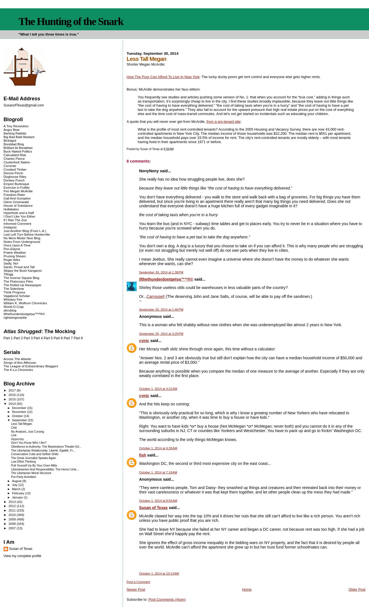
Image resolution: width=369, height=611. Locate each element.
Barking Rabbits (15, 133)
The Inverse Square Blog (21, 278)
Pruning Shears (15, 256)
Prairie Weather (15, 252)
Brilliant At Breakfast (18, 147)
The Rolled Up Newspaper (22, 285)
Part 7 (68, 338)
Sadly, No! (11, 263)
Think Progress (14, 292)
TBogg (8, 274)
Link (13, 435)
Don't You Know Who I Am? (29, 442)
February (18, 493)
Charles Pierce (14, 158)
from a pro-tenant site (224, 121)
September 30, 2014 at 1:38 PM (161, 272)
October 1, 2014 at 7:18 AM (158, 472)
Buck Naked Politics (18, 151)
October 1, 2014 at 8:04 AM (158, 500)
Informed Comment (17, 223)
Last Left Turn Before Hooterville (27, 234)
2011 (13, 510)
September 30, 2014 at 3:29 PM (161, 333)
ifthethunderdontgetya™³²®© (166, 279)
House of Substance (18, 205)
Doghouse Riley (15, 176)
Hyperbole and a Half (19, 213)
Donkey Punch (14, 180)
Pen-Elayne (12, 249)
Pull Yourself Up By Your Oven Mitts (34, 465)
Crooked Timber (15, 169)
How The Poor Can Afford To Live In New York (163, 77)
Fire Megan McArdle (18, 191)
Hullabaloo (11, 209)
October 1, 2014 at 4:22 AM (158, 388)
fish (142, 455)
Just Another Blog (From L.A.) (25, 231)
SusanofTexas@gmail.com (24, 105)
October (18, 416)
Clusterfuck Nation (17, 162)
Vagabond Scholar (17, 296)
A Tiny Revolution (16, 126)
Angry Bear (12, 129)
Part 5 (48, 338)
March (16, 489)
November (19, 411)
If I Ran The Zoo (15, 220)
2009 (13, 519)
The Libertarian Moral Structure (31, 473)
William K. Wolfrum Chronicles (25, 303)
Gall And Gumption (17, 198)
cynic (144, 340)
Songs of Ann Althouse (20, 362)
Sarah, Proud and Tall (19, 267)
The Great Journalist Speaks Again (33, 458)
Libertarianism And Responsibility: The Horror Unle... (45, 469)
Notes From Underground (22, 241)
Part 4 (38, 338)
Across (17, 359)
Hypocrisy (17, 439)
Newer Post (136, 589)
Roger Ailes (12, 259)
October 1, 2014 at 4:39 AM (158, 448)
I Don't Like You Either (19, 216)
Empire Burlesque (16, 184)
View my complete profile (22, 556)
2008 (13, 523)
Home (246, 589)
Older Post (356, 589)
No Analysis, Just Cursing (27, 431)
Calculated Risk (15, 155)
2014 (13, 403)
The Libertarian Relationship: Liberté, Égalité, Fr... (43, 450)
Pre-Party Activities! (23, 476)
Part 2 (18, 338)
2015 (13, 399)
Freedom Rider (14, 194)
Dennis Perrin (13, 173)
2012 (13, 506)
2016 (13, 394)
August (17, 481)
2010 (13, 515)
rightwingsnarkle (15, 317)
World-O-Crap (14, 306)
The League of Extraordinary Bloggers (31, 366)
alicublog (10, 310)
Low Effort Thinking (23, 461)
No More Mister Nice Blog (22, 238)
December (19, 408)
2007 (13, 528)
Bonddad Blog (14, 144)
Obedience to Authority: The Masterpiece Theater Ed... (46, 446)
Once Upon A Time (17, 245)
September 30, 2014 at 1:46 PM (161, 309)
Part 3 (28, 338)
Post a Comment (138, 581)
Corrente (10, 166)
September (20, 420)
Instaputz (10, 227)
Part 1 (8, 338)
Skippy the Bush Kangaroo (23, 270)
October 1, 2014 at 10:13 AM (159, 573)
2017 (13, 390)
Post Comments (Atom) (167, 599)
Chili (14, 427)
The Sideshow (14, 288)
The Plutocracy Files (18, 281)
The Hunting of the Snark (70, 21)
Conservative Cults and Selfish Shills (35, 454)
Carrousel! (156, 296)
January (18, 497)
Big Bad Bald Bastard (19, 137)
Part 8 (78, 338)
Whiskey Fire (13, 299)
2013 (13, 501)
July (15, 485)
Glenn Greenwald (16, 202)
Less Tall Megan (21, 423)
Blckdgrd (10, 140)
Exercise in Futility (17, 187)
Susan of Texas (153, 507)
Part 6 (58, 338)
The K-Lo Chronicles (18, 369)
